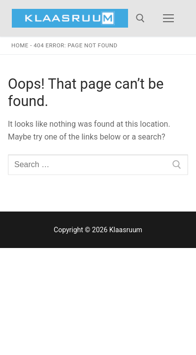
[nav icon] (168, 18)
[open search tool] (140, 18)
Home (20, 45)
